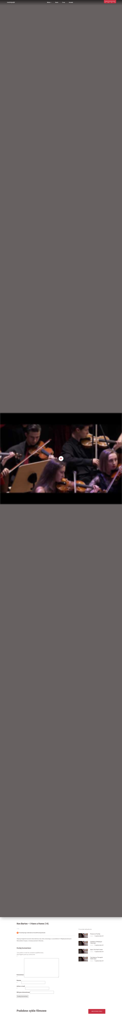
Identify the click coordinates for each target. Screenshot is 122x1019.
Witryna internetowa (23, 992)
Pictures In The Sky (95, 934)
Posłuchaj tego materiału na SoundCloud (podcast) (31, 933)
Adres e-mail (21, 987)
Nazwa (19, 981)
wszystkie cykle (97, 1011)
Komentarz (20, 976)
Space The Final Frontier (96, 949)
